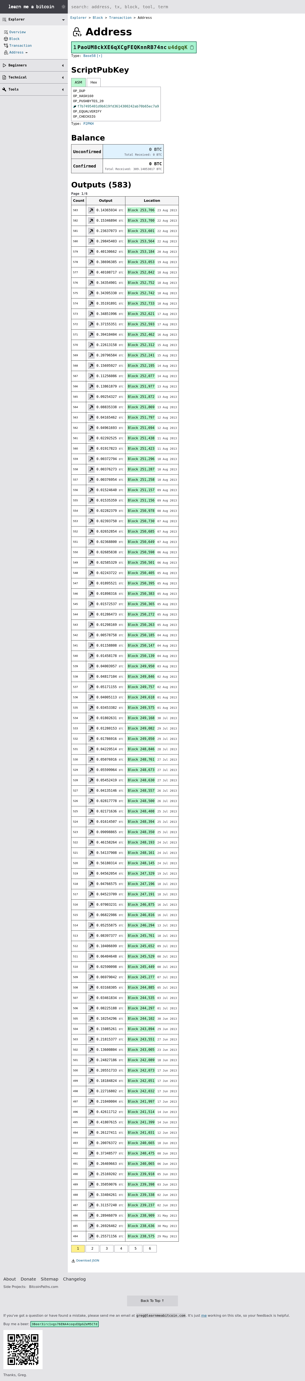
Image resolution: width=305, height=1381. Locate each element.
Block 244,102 (141, 1019)
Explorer (78, 18)
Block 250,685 (141, 531)
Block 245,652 (141, 946)
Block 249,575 (141, 708)
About (9, 1279)
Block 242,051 (141, 1081)
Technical (17, 77)
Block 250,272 (141, 614)
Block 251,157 (141, 490)
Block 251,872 (141, 397)
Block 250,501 (141, 563)
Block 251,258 (141, 480)
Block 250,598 (141, 552)
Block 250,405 (141, 573)
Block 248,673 (141, 770)
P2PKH (88, 124)
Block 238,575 (141, 1236)
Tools (13, 89)
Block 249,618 (141, 697)
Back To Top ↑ (152, 1301)
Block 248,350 (141, 832)
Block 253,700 (141, 220)
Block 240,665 (141, 1143)
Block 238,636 (141, 1226)
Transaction (120, 18)
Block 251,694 (141, 428)
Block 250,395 (141, 583)
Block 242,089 (141, 1060)
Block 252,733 (141, 303)
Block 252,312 (141, 345)
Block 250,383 (141, 594)
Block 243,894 (141, 1029)
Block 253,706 (141, 210)
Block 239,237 (141, 1205)
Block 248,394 (141, 822)
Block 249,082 (141, 728)
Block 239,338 (141, 1195)
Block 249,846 (141, 677)
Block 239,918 (141, 1174)
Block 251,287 (141, 469)
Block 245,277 (141, 977)
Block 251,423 (141, 449)
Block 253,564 (141, 241)
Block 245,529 (141, 956)
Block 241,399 (141, 1122)
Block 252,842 (141, 272)
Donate (28, 1279)
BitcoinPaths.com (43, 1287)
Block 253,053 (141, 262)
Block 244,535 (141, 998)
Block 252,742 (141, 293)
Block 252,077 (141, 376)
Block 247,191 (141, 894)
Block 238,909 (141, 1215)
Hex (93, 82)
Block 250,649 (141, 542)
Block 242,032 (141, 1091)
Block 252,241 (141, 355)
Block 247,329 (141, 873)
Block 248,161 (141, 853)
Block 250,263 (141, 625)
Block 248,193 (141, 842)
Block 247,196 (141, 884)
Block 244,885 (141, 987)
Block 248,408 (141, 811)
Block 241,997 (141, 1101)
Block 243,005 (141, 1050)
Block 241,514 (141, 1112)
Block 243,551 (141, 1039)
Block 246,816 (141, 915)
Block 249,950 (141, 666)
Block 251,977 (141, 386)
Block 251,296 (141, 459)
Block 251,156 (141, 500)
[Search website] (186, 7)
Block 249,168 (141, 718)
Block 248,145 (141, 863)
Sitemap (49, 1279)
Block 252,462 (141, 335)
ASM (78, 82)
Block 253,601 (141, 231)
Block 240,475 (141, 1153)
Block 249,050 (141, 739)
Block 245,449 (141, 967)
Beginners (17, 65)
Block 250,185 (141, 635)
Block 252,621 (141, 314)
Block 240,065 (141, 1164)
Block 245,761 (141, 936)
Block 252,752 (141, 283)
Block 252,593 (141, 324)
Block (98, 18)
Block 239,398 (141, 1184)
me (204, 1316)
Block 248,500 (141, 801)
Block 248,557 (141, 791)
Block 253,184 (141, 252)
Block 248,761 (141, 759)
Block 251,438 (141, 438)
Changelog (74, 1279)
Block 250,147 (141, 645)
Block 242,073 (141, 1070)
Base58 (89, 56)
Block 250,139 (141, 656)
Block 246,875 (141, 905)
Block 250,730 (141, 521)
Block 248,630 (141, 780)
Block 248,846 (141, 749)
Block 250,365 (141, 604)
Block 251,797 (141, 417)
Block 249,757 (141, 687)
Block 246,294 (141, 925)
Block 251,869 (141, 407)
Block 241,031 (141, 1133)
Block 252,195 (141, 366)
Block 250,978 (141, 511)
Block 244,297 (141, 1008)
